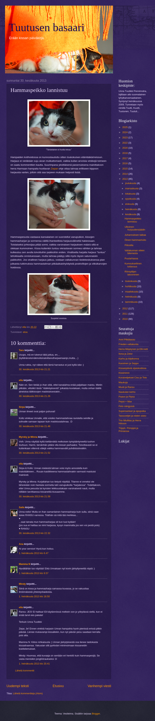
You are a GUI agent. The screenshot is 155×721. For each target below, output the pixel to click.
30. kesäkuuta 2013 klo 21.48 (34, 426)
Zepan (54, 168)
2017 (125, 158)
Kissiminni (124, 372)
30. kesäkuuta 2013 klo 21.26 (34, 396)
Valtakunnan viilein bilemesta (134, 252)
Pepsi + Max (125, 401)
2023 (125, 137)
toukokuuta (131, 281)
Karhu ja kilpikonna (129, 358)
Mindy (22, 583)
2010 (125, 319)
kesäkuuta (131, 214)
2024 (125, 132)
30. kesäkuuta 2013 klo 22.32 (34, 533)
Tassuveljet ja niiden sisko (132, 415)
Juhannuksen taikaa (135, 234)
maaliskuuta (132, 291)
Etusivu (58, 686)
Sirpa (22, 407)
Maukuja (123, 382)
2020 (125, 147)
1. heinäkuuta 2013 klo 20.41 (34, 663)
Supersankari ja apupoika (132, 411)
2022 (125, 142)
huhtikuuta (131, 286)
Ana (21, 544)
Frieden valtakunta (128, 344)
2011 (125, 313)
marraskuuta (132, 188)
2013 (125, 178)
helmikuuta (131, 296)
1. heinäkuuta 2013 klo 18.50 (34, 596)
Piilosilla (129, 245)
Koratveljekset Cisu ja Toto (133, 377)
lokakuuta (130, 193)
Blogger (96, 713)
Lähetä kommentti (24, 670)
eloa (25, 332)
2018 (125, 153)
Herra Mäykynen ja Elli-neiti (133, 349)
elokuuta (130, 204)
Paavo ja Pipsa (127, 396)
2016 (125, 163)
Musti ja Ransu (126, 387)
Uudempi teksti (18, 686)
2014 (125, 173)
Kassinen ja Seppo (129, 363)
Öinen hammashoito (135, 240)
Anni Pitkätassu (127, 339)
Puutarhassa (131, 258)
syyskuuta (131, 198)
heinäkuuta (131, 209)
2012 (125, 308)
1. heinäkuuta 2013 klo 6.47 (33, 553)
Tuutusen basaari (47, 27)
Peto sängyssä (126, 406)
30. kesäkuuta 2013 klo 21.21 (34, 369)
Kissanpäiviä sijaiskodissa (132, 368)
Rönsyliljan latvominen (132, 273)
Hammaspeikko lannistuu (133, 220)
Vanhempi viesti (99, 686)
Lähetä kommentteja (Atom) (28, 693)
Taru (21, 350)
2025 (125, 127)
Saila (21, 507)
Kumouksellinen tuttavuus (133, 265)
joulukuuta (131, 183)
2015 (125, 168)
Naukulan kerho (127, 392)
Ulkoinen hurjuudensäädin (135, 228)
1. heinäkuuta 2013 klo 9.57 (33, 573)
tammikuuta (131, 301)
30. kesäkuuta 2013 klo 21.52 (34, 452)
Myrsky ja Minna (28, 436)
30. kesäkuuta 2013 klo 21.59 (34, 496)
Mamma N (24, 564)
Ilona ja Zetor (126, 353)
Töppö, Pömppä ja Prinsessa (128, 429)
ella (21, 380)
